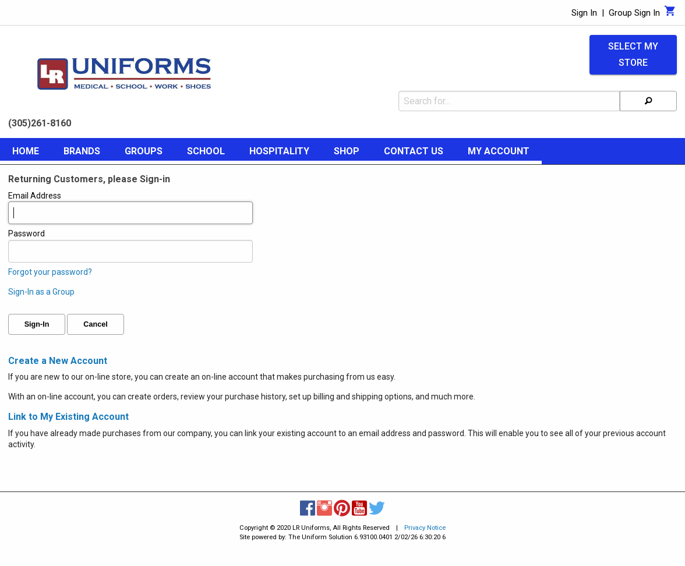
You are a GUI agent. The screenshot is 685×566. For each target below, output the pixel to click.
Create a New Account (57, 360)
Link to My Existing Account (68, 416)
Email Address (130, 208)
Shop (346, 151)
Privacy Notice (425, 528)
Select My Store (633, 55)
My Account (498, 151)
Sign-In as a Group (41, 291)
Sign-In (37, 324)
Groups (144, 151)
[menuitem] (25, 153)
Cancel (95, 324)
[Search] (648, 101)
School (206, 151)
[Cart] (670, 14)
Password (130, 246)
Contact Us (413, 151)
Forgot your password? (50, 272)
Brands (81, 151)
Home (25, 151)
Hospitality (279, 151)
